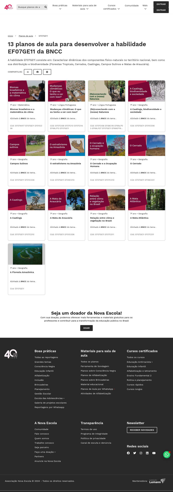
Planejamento (42, 389)
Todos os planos (89, 361)
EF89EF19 (117, 128)
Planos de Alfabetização (94, 375)
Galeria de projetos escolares (51, 402)
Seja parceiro (42, 447)
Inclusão (39, 380)
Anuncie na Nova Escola (48, 461)
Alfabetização (42, 375)
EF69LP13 (55, 128)
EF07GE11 (30, 126)
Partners (39, 456)
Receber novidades (142, 430)
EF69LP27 (97, 128)
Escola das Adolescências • (49, 398)
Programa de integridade (94, 433)
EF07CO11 (109, 234)
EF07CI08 (100, 126)
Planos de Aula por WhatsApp (98, 389)
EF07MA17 (20, 126)
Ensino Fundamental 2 (139, 375)
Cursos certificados (111, 7)
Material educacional (92, 384)
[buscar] (46, 7)
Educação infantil (44, 371)
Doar (86, 328)
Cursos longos (134, 389)
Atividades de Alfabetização (96, 393)
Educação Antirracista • (140, 362)
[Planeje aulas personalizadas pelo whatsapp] (166, 454)
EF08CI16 (109, 126)
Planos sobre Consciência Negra (98, 370)
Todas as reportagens (46, 357)
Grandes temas (43, 362)
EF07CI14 (78, 126)
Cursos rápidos (135, 384)
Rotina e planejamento (139, 380)
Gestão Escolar (43, 393)
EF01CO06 (150, 126)
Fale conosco (42, 433)
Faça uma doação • (45, 452)
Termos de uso (89, 429)
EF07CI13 (69, 126)
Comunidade (132, 5)
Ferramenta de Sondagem (95, 366)
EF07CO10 (109, 180)
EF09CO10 (69, 180)
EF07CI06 (60, 126)
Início (10, 36)
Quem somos (42, 438)
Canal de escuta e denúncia (96, 443)
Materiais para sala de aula (84, 7)
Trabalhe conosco (44, 443)
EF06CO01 (150, 180)
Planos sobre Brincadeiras (95, 380)
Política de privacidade (93, 438)
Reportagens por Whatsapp (49, 407)
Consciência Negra (45, 366)
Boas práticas (59, 7)
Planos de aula (26, 36)
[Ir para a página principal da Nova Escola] (8, 9)
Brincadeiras (41, 384)
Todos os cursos (136, 357)
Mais (145, 7)
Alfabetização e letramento (142, 371)
